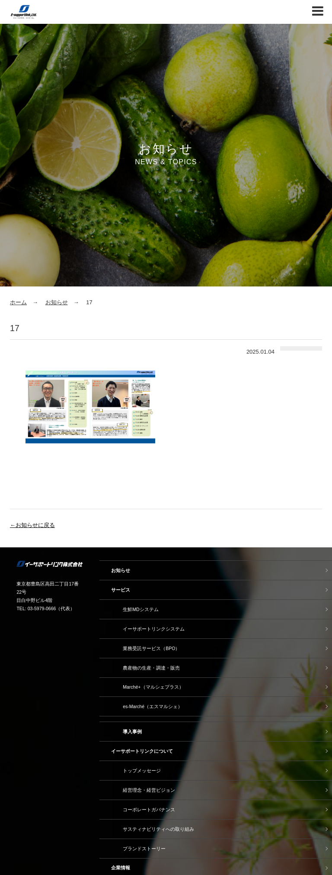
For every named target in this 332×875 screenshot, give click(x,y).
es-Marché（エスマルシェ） (152, 706)
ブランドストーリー (144, 848)
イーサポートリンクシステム (154, 628)
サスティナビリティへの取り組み (158, 829)
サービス (120, 589)
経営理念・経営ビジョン (149, 790)
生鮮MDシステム (140, 609)
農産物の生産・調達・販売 (151, 667)
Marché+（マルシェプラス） (153, 687)
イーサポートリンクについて (142, 751)
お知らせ (56, 302)
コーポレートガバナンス (149, 809)
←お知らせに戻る (32, 525)
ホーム (18, 302)
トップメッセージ (142, 770)
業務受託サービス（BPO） (151, 648)
